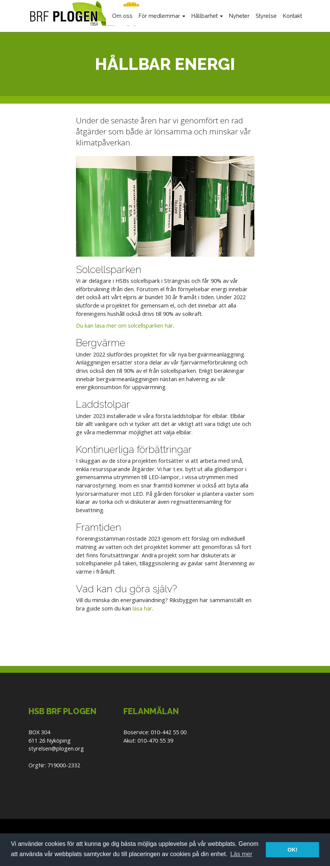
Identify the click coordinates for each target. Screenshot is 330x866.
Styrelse (266, 16)
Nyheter (239, 16)
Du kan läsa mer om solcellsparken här (124, 325)
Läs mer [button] (242, 854)
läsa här (142, 608)
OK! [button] (292, 850)
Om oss (122, 16)
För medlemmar (162, 16)
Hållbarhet (207, 16)
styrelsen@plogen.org (56, 748)
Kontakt (292, 16)
